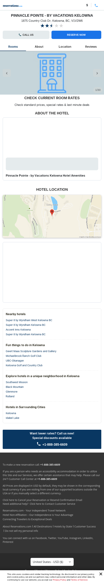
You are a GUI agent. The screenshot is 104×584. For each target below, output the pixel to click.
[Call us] (52, 439)
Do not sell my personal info (21, 531)
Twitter (52, 538)
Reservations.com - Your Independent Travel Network (34, 510)
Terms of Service (79, 580)
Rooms (13, 46)
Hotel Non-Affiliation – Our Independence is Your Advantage (38, 515)
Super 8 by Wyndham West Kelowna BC (29, 320)
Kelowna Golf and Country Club (24, 365)
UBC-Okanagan (15, 360)
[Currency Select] (52, 562)
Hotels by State (63, 526)
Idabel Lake (12, 417)
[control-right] (97, 73)
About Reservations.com (17, 526)
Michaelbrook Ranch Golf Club (23, 355)
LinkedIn (88, 538)
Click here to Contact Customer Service (52, 503)
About (39, 46)
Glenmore (12, 391)
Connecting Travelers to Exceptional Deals (27, 519)
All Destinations (43, 526)
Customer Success (85, 526)
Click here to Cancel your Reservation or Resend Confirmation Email (42, 500)
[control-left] (7, 73)
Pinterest (8, 542)
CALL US (26, 34)
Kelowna (11, 413)
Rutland (10, 396)
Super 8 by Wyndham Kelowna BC (26, 324)
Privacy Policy (59, 580)
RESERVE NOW (76, 34)
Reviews (91, 46)
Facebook (41, 538)
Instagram (75, 538)
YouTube (63, 538)
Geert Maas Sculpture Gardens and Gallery (31, 351)
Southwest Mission (17, 382)
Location (65, 46)
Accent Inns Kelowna (18, 329)
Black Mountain (15, 386)
